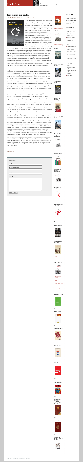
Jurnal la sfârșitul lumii (58, 117)
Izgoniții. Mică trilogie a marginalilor (57, 99)
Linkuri (30, 6)
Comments (11, 176)
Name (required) (12, 163)
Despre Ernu (12, 6)
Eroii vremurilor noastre (58, 289)
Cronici (17, 149)
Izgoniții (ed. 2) (57, 30)
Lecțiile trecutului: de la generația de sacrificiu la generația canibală (71, 48)
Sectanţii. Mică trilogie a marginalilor (57, 170)
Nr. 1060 (23, 17)
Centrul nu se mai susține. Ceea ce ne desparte (58, 47)
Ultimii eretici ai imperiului (58, 242)
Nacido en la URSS (58, 328)
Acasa (8, 6)
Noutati (20, 149)
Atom (28, 458)
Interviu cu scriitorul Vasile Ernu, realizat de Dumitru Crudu (71, 39)
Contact (26, 6)
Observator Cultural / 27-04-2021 (13, 17)
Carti (17, 6)
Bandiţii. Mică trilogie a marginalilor (57, 135)
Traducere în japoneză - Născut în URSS (58, 438)
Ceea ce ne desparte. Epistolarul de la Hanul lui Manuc (58, 223)
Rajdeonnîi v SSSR (58, 294)
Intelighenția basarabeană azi (58, 152)
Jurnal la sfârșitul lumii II (58, 64)
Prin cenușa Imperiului (18, 15)
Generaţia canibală (58, 14)
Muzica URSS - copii (59, 283)
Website (10, 172)
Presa (20, 6)
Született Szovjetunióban (57, 381)
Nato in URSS (57, 345)
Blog (23, 6)
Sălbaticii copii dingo (57, 82)
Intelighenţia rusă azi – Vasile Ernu (58, 205)
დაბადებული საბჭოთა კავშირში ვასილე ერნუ (57, 401)
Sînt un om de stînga (57, 188)
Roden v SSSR (57, 311)
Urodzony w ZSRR (58, 420)
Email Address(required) (14, 167)
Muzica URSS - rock (58, 285)
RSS (25, 458)
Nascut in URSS (58, 262)
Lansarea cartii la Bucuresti (58, 277)
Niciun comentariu (10, 151)
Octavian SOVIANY (30, 17)
